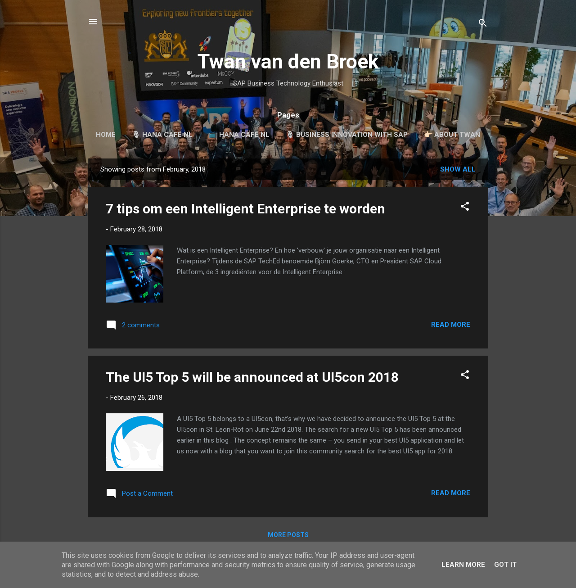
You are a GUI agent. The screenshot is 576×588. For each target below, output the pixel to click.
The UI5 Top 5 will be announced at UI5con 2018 (252, 377)
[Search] (482, 24)
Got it (505, 565)
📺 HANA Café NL (239, 135)
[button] (464, 208)
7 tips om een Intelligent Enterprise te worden (245, 209)
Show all (458, 169)
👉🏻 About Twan (452, 135)
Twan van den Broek (288, 61)
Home (106, 135)
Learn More (463, 565)
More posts (288, 534)
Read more (450, 325)
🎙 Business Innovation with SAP (347, 135)
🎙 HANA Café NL (162, 135)
